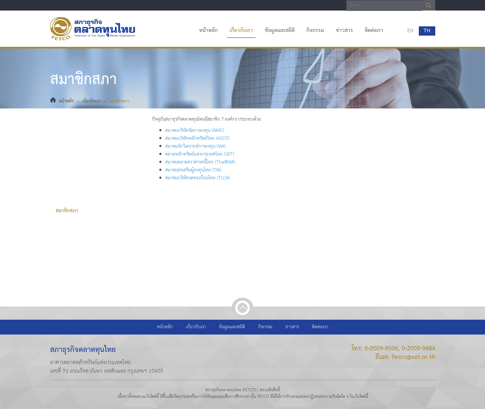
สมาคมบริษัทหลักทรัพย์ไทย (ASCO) (197, 138)
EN (410, 31)
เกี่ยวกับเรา (241, 30)
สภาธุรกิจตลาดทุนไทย (92, 29)
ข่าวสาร (344, 30)
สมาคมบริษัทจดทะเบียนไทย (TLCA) (197, 178)
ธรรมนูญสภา (68, 145)
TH (426, 31)
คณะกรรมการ (69, 185)
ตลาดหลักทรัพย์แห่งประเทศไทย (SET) (199, 154)
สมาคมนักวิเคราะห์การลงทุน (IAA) (195, 146)
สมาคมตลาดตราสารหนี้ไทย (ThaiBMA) (200, 162)
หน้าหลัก (208, 30)
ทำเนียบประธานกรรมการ (81, 171)
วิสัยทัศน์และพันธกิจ (76, 158)
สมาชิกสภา (67, 211)
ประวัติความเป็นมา (75, 132)
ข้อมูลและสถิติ (280, 30)
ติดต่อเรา (374, 30)
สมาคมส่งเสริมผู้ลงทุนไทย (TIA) (193, 170)
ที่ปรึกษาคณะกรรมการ (78, 198)
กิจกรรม (315, 30)
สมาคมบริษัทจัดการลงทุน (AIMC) (194, 130)
